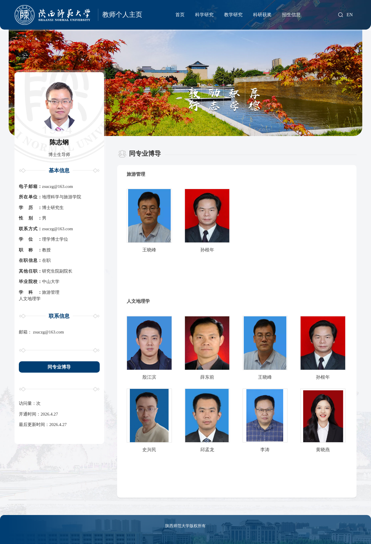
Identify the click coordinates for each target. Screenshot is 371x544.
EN (350, 14)
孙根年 (207, 249)
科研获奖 (262, 14)
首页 (180, 14)
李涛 (265, 449)
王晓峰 (149, 249)
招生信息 (291, 14)
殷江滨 (149, 377)
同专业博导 (59, 367)
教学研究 (233, 14)
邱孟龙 (207, 449)
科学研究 (204, 14)
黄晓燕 (323, 449)
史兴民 (149, 449)
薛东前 (207, 377)
